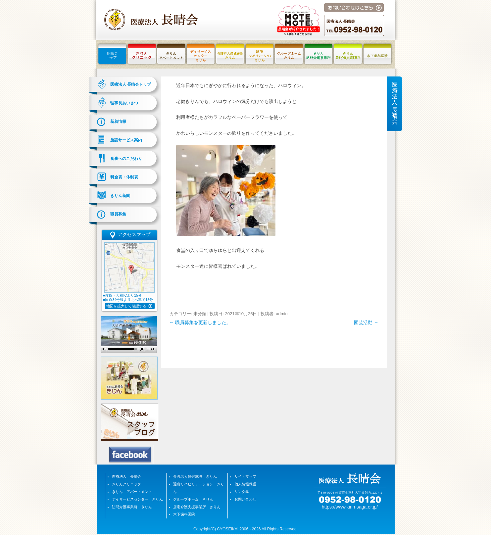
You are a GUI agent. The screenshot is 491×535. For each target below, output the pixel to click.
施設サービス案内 (126, 140)
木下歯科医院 (184, 514)
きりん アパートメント (132, 492)
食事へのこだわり (126, 158)
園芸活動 (366, 322)
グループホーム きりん (193, 499)
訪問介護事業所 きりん (132, 507)
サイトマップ (245, 476)
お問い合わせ (245, 499)
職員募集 (118, 214)
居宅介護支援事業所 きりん (197, 507)
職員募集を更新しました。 (200, 322)
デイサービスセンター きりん (137, 499)
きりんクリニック (126, 484)
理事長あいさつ (124, 103)
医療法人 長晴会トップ (130, 84)
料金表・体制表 (124, 177)
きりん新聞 (120, 195)
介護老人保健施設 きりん (195, 476)
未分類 (199, 313)
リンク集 (241, 492)
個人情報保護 (245, 484)
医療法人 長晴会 (126, 476)
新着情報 (118, 121)
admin (281, 313)
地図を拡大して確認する (126, 306)
